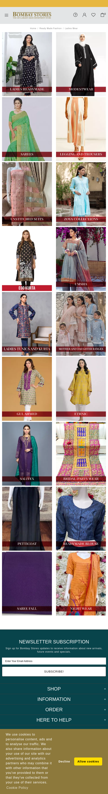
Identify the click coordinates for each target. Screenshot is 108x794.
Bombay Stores (32, 15)
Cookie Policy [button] (17, 787)
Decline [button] (64, 761)
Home (33, 28)
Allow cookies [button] (88, 761)
